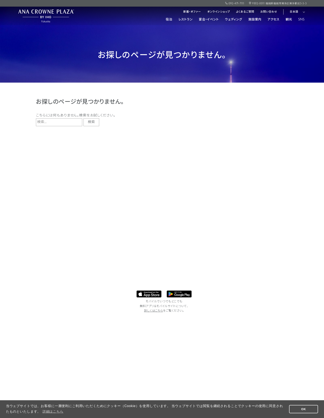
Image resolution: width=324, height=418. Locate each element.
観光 (289, 19)
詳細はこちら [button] (53, 411)
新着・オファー (192, 11)
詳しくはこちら (153, 311)
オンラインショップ (218, 11)
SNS (301, 19)
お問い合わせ (268, 11)
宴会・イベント (209, 19)
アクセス (273, 19)
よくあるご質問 (245, 11)
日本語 (294, 11)
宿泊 (169, 19)
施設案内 (254, 19)
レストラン (186, 19)
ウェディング (233, 19)
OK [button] (303, 409)
